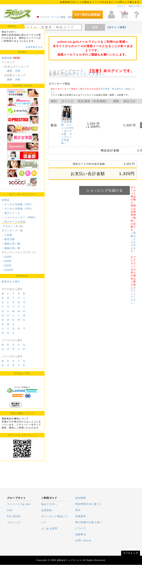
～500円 (7, 265)
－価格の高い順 (11, 248)
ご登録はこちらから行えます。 (133, 242)
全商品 (6, 200)
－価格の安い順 (11, 243)
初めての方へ (135, 6)
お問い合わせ (83, 540)
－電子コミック (11, 213)
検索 (95, 27)
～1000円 (7, 270)
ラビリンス (13, 522)
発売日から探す (11, 281)
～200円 (7, 261)
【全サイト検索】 (117, 27)
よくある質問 (49, 528)
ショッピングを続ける (104, 190)
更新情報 (7, 58)
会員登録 (46, 510)
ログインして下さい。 (87, 74)
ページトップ (130, 553)
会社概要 (80, 498)
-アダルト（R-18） (13, 226)
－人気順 (7, 235)
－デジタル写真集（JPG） (18, 208)
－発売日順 (8, 239)
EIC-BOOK (14, 516)
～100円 (7, 256)
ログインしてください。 (133, 295)
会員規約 (80, 516)
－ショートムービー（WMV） (20, 217)
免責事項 (80, 534)
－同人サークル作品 (14, 221)
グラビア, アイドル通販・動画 (56, 17)
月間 (17, 70)
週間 (9, 70)
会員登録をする (34, 47)
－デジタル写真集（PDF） (18, 204)
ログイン (121, 6)
